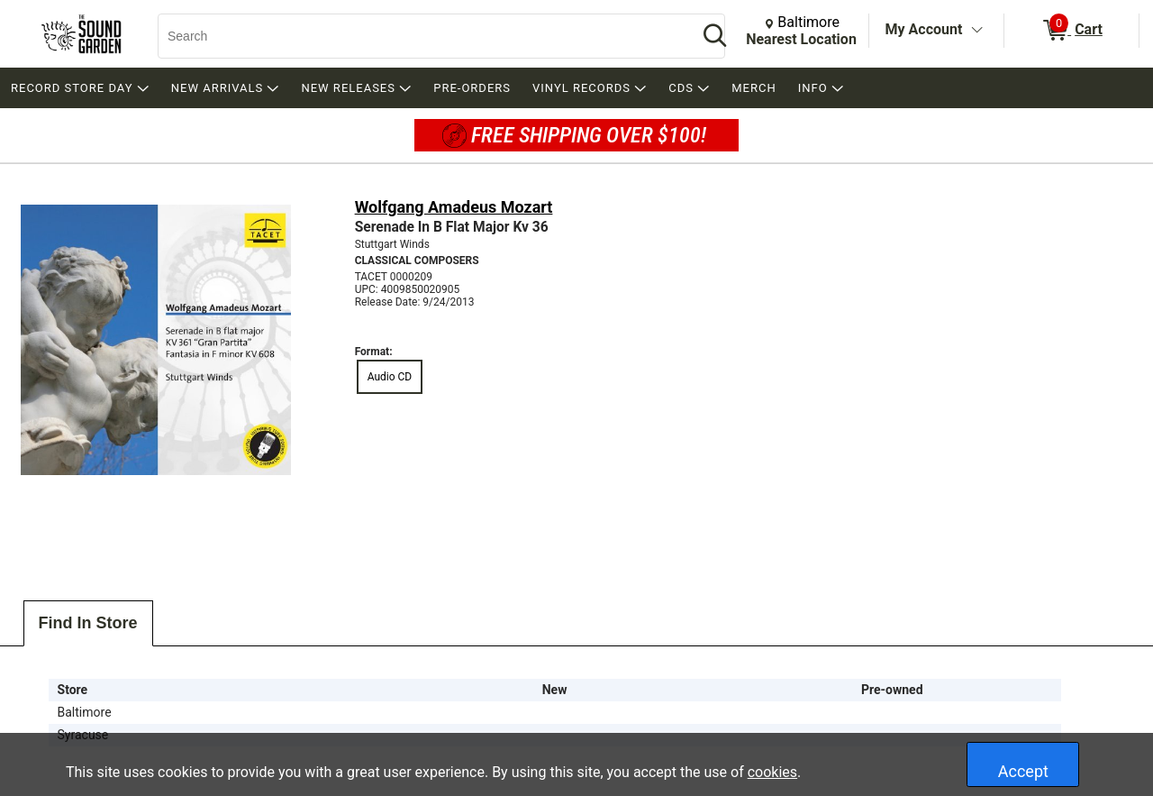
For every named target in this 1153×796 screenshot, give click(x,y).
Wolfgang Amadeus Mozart (454, 206)
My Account (924, 29)
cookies (772, 772)
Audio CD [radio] (390, 377)
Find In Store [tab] (88, 623)
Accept (1023, 771)
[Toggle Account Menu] (976, 30)
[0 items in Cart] (1071, 30)
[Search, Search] (419, 36)
